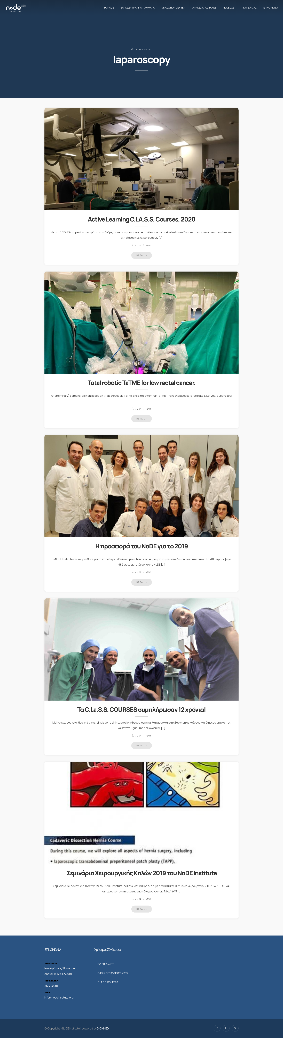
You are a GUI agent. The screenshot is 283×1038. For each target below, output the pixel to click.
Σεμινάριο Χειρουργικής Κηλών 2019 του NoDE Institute (141, 873)
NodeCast (229, 7)
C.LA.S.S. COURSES (108, 982)
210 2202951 (52, 986)
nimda (138, 245)
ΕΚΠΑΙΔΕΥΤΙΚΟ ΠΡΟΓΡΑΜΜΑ (113, 973)
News (148, 245)
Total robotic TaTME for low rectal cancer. (141, 382)
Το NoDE (109, 7)
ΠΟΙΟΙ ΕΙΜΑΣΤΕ (106, 964)
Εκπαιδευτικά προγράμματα (138, 7)
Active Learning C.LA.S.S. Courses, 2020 (141, 219)
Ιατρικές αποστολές (204, 7)
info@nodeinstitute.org (59, 997)
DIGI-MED (103, 1028)
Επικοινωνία (270, 7)
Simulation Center (173, 7)
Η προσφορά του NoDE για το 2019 (141, 546)
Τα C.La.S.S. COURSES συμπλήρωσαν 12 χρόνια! (141, 709)
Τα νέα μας (250, 7)
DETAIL (141, 255)
